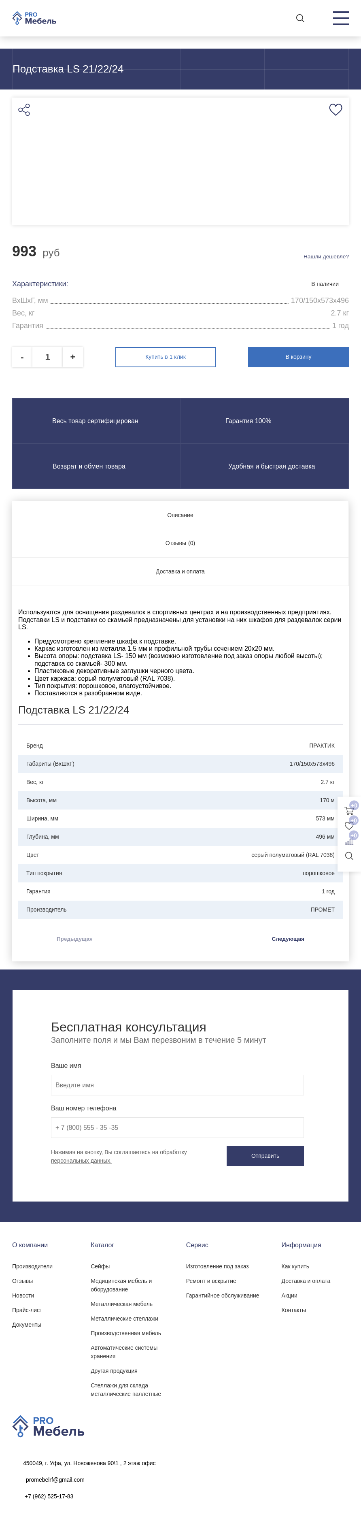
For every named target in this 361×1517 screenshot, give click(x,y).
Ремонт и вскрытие (211, 1279)
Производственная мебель (126, 1331)
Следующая (287, 937)
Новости (23, 1293)
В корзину (314, 356)
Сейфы (100, 1264)
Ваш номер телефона (83, 1107)
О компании (30, 1243)
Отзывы (22, 1279)
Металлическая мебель (122, 1302)
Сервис (197, 1243)
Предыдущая (75, 937)
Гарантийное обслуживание (222, 1293)
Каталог (102, 1243)
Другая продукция (114, 1369)
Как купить (295, 1264)
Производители (32, 1264)
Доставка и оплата (306, 1279)
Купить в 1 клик (180, 356)
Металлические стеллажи (124, 1316)
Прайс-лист (27, 1308)
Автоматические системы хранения (124, 1349)
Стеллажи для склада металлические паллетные (126, 1387)
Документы (26, 1322)
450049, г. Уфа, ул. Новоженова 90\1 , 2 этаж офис (89, 1461)
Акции (289, 1293)
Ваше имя (66, 1064)
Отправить (272, 1155)
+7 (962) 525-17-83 (49, 1494)
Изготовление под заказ (217, 1264)
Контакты (294, 1308)
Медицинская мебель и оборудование (121, 1283)
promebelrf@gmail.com (55, 1477)
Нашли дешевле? (325, 257)
